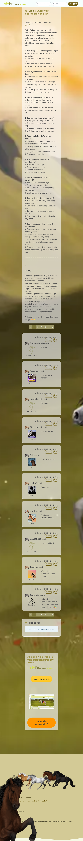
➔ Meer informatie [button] (41, 679)
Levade (27, 25)
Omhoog (48, 340)
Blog (31, 10)
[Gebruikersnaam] (43, 4)
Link (55, 340)
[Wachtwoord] (59, 4)
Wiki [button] (8, 815)
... (48, 327)
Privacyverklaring (13, 808)
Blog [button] (8, 818)
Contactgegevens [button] (13, 805)
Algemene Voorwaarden (15, 812)
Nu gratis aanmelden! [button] (41, 723)
